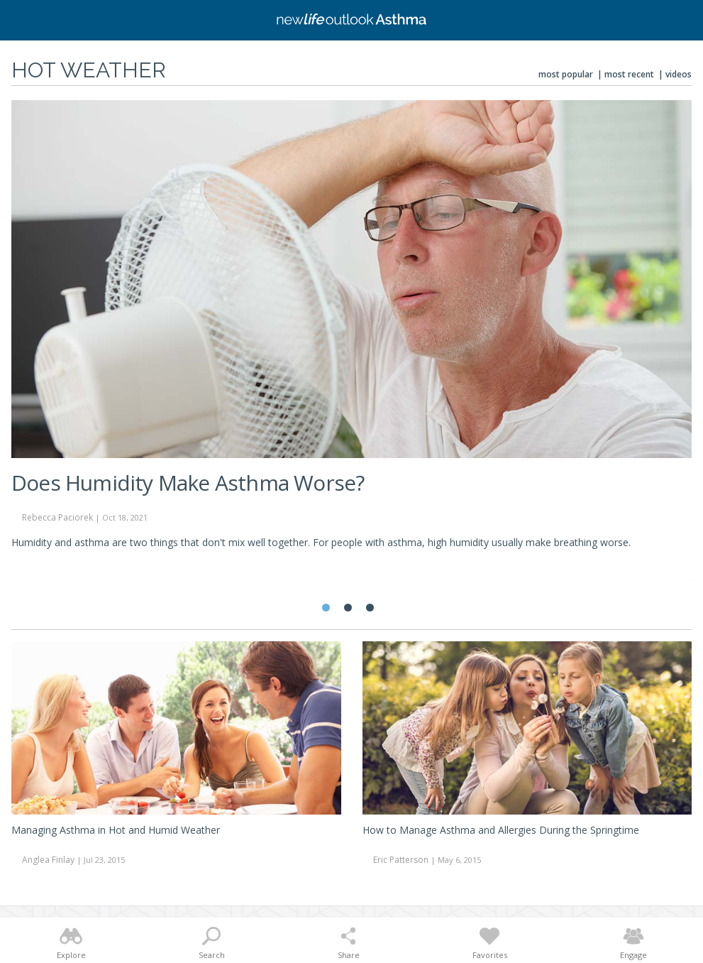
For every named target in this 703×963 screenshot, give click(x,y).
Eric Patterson (400, 860)
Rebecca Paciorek (57, 517)
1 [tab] (326, 607)
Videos (678, 74)
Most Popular (565, 74)
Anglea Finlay (48, 860)
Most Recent (629, 74)
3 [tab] (370, 607)
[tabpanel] (351, 331)
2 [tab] (348, 607)
